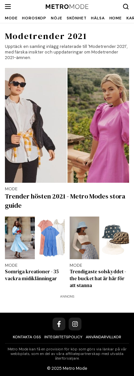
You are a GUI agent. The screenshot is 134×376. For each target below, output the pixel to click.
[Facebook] (59, 324)
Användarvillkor (103, 337)
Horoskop (34, 18)
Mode (11, 18)
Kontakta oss (27, 337)
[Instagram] (75, 324)
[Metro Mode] (67, 6)
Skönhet (76, 18)
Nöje (56, 18)
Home (115, 18)
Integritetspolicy (63, 337)
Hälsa (97, 18)
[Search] (126, 6)
